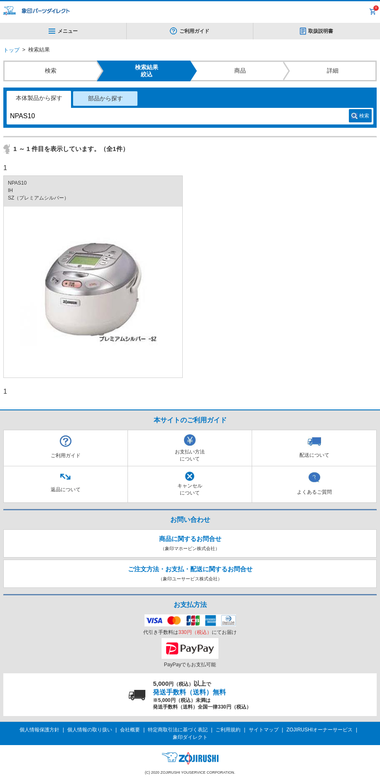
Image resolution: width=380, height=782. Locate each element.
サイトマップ (264, 730)
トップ (11, 50)
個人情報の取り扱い (89, 730)
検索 (364, 116)
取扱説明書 (320, 31)
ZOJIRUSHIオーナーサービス (320, 730)
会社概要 (130, 730)
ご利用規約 (228, 730)
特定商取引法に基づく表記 (178, 730)
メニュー (63, 31)
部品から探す (105, 98)
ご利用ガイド (194, 31)
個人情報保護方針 (39, 730)
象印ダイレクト (190, 737)
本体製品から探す (39, 98)
